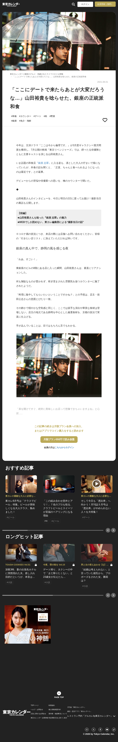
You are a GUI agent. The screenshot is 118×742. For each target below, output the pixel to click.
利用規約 (52, 705)
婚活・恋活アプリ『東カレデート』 (79, 711)
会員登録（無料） (105, 4)
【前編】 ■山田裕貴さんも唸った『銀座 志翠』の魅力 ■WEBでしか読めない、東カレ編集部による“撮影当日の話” (51, 217)
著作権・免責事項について (58, 713)
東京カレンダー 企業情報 (39, 718)
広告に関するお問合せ (38, 713)
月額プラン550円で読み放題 (59, 439)
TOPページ (34, 705)
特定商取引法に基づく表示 (58, 718)
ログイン (85, 4)
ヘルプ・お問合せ (37, 709)
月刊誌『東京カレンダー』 (76, 707)
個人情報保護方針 (55, 709)
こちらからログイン (64, 447)
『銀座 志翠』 (43, 163)
